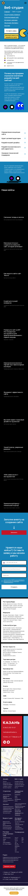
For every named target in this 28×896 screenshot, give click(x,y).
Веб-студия (19, 779)
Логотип (5, 781)
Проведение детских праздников (19, 813)
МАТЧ (16, 847)
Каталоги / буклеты (7, 787)
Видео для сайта (6, 821)
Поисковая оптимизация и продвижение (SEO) (19, 828)
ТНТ (22, 840)
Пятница (17, 852)
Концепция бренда (7, 794)
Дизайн (5, 779)
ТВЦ (16, 842)
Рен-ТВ (16, 843)
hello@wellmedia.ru (10, 732)
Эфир (23, 839)
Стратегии (7, 791)
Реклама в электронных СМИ (8, 834)
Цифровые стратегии (7, 798)
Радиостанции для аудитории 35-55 (10, 860)
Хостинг (16, 787)
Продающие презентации (8, 808)
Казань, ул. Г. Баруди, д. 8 (12, 737)
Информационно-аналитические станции (12, 857)
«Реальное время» (7, 842)
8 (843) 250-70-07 (9, 728)
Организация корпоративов (18, 811)
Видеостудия (7, 818)
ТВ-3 (16, 849)
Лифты (16, 797)
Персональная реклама (6, 797)
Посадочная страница (19, 784)
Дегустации (17, 809)
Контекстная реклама (19, 821)
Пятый (16, 840)
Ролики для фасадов (7, 828)
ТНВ (22, 842)
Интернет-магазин (19, 781)
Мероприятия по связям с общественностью (20, 807)
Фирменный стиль (7, 783)
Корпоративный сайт (19, 783)
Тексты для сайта (6, 813)
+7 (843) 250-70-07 (8, 874)
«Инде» (4, 839)
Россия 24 (17, 845)
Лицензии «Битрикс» (19, 786)
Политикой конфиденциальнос (11, 582)
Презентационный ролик (7, 823)
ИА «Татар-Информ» (7, 844)
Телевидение (17, 794)
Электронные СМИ (19, 824)
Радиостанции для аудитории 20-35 (10, 858)
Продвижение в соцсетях (8, 806)
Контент (6, 804)
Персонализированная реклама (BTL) (20, 804)
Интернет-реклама (18, 819)
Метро (16, 801)
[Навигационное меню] (25, 3)
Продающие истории (7, 809)
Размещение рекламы (19, 791)
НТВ (22, 837)
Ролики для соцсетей (7, 827)
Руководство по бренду (7, 784)
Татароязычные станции (8, 862)
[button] (11, 31)
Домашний (17, 846)
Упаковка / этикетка (7, 786)
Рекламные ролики (7, 825)
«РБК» (4, 841)
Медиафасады (18, 799)
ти (12, 582)
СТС (16, 850)
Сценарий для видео (7, 811)
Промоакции (17, 815)
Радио (16, 796)
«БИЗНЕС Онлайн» (7, 837)
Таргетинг (17, 823)
